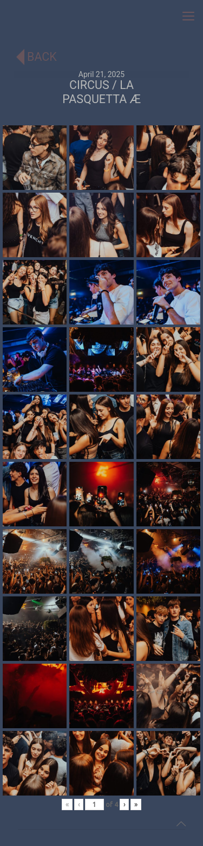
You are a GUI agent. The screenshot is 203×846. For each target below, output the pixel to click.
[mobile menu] (188, 16)
